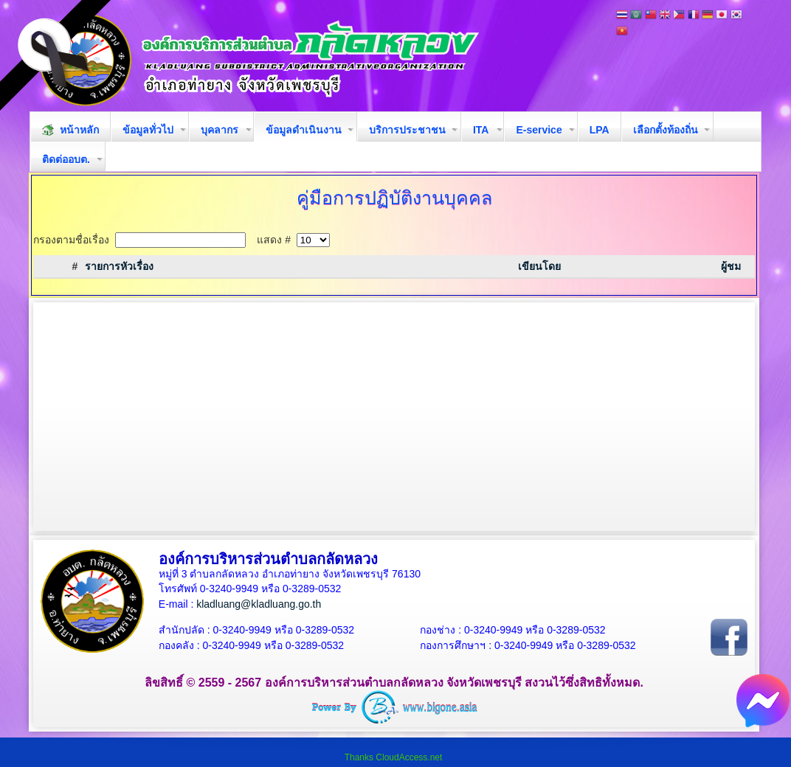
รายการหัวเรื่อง (119, 266)
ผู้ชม (731, 266)
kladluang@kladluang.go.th (258, 604)
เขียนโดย (539, 266)
